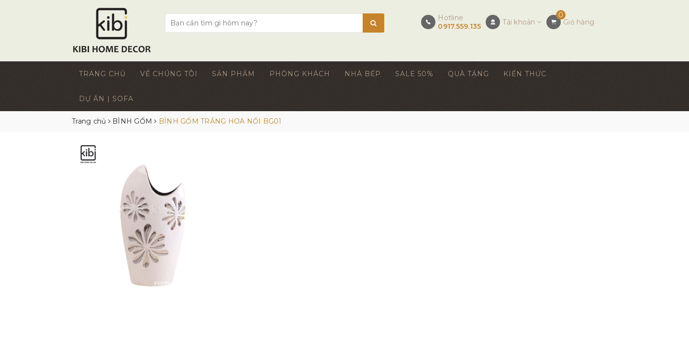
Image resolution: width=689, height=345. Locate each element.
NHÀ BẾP (362, 73)
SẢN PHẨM (233, 73)
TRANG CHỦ (102, 73)
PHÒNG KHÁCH (299, 73)
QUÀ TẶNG (468, 73)
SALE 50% (414, 73)
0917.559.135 (459, 26)
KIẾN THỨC (524, 73)
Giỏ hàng (578, 22)
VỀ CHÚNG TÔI (169, 73)
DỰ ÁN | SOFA (106, 98)
